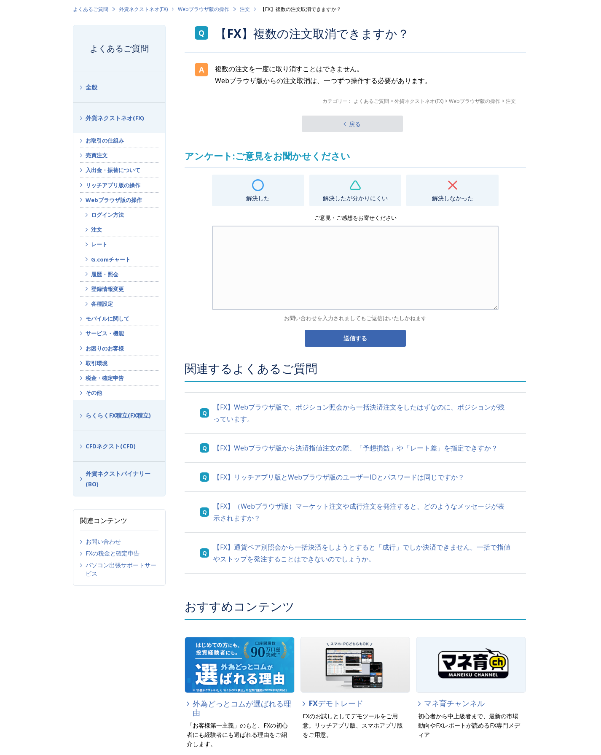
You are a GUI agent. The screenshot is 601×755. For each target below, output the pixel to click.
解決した (258, 198)
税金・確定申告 (105, 378)
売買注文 (96, 155)
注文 (245, 9)
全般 (91, 87)
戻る (355, 124)
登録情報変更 (107, 289)
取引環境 (96, 363)
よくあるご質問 (90, 9)
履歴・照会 (104, 274)
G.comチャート (111, 259)
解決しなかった (452, 198)
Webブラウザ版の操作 (203, 9)
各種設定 (102, 303)
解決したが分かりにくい (355, 198)
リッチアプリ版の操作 (113, 185)
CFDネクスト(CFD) (111, 446)
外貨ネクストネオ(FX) (143, 9)
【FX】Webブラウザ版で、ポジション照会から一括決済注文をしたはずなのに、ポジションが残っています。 (358, 412)
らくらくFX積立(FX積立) (118, 415)
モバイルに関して (107, 318)
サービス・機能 (105, 333)
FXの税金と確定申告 (113, 553)
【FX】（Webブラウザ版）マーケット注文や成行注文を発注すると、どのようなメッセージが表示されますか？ (358, 512)
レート (99, 244)
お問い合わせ (103, 541)
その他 (94, 392)
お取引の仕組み (105, 140)
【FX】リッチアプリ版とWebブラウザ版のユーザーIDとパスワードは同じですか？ (338, 477)
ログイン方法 (107, 214)
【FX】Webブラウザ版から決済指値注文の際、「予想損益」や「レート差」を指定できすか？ (355, 448)
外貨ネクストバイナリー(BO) (118, 478)
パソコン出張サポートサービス (121, 569)
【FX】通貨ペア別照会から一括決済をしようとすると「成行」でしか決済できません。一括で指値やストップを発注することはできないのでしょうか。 (361, 553)
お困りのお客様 (105, 348)
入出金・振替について (113, 170)
